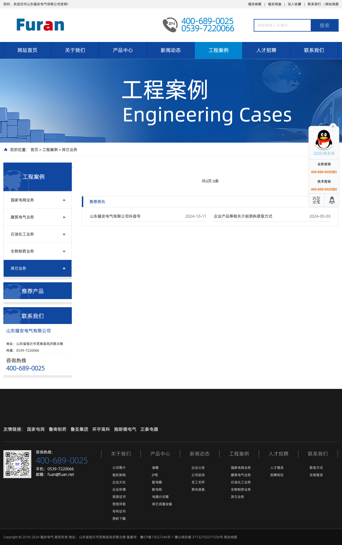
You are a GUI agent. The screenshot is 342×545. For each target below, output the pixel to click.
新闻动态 (171, 50)
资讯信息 (198, 489)
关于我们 (75, 50)
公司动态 (198, 475)
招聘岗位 (277, 475)
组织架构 (119, 475)
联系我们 (314, 4)
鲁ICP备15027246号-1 (157, 537)
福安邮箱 (255, 4)
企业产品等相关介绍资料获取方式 (243, 216)
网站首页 (27, 50)
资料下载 (119, 518)
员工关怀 (198, 482)
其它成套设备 (162, 504)
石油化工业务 (22, 234)
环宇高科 (101, 429)
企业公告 (198, 467)
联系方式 (316, 467)
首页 (34, 149)
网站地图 (332, 4)
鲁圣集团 (79, 429)
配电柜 (157, 489)
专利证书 (119, 511)
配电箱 (157, 482)
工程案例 (218, 50)
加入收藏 (294, 4)
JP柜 (155, 475)
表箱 (155, 467)
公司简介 (119, 467)
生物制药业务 (22, 251)
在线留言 (316, 475)
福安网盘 (274, 4)
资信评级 (119, 504)
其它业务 (69, 149)
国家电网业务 (22, 200)
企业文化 (119, 482)
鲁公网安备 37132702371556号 (199, 537)
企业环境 (119, 489)
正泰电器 (149, 429)
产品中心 (123, 50)
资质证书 (119, 496)
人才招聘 (266, 50)
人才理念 (277, 467)
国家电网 (36, 429)
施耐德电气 (125, 429)
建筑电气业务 (22, 217)
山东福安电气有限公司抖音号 (115, 216)
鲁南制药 (57, 429)
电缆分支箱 (160, 496)
